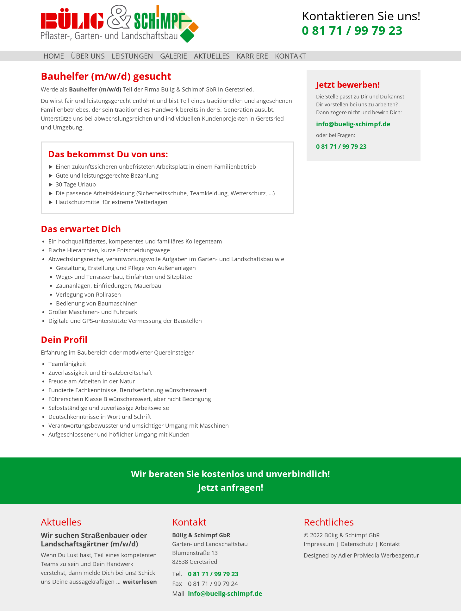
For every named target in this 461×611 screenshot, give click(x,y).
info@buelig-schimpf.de (353, 124)
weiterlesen (140, 581)
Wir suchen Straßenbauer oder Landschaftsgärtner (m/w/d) (94, 539)
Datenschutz (356, 544)
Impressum (319, 544)
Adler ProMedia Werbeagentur (378, 555)
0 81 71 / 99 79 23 (352, 30)
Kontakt (390, 544)
